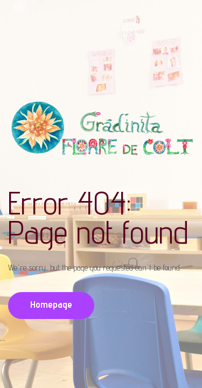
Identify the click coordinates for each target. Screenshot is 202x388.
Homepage (51, 304)
